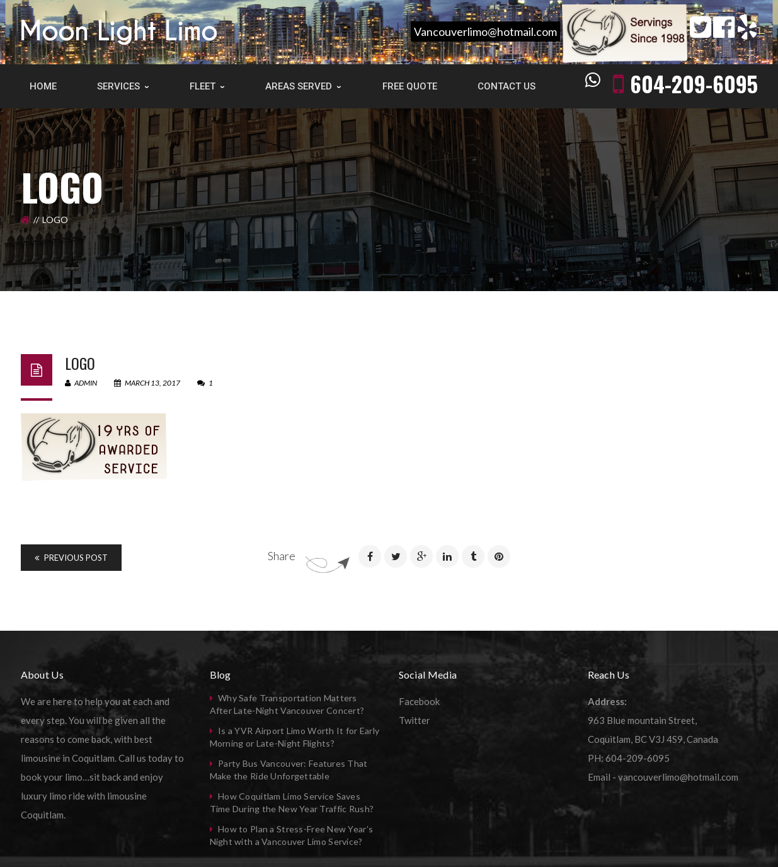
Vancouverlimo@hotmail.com (485, 31)
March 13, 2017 (147, 383)
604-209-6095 (694, 83)
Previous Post (71, 558)
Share (281, 556)
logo (80, 363)
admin (81, 383)
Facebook (419, 701)
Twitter (414, 720)
